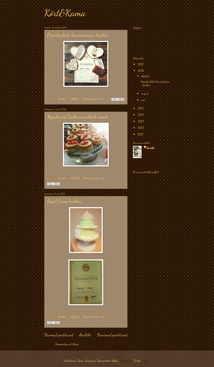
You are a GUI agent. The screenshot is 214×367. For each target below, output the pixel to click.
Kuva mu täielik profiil (145, 172)
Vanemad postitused (112, 334)
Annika (150, 148)
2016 (141, 70)
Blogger (145, 360)
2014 (141, 114)
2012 (141, 127)
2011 (141, 134)
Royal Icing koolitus (64, 201)
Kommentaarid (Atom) (67, 344)
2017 (141, 64)
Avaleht (85, 334)
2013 (141, 121)
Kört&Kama (65, 13)
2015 (141, 108)
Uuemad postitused (58, 334)
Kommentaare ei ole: (93, 98)
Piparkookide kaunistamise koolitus (78, 35)
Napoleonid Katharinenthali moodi (77, 117)
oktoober (146, 76)
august (145, 93)
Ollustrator (126, 360)
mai (143, 100)
